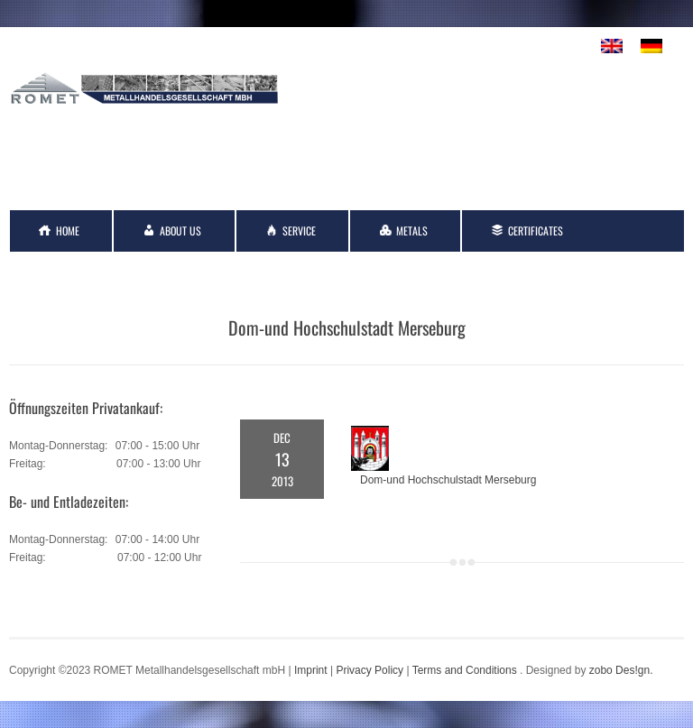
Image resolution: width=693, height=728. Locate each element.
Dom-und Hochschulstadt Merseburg (448, 480)
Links (185, 272)
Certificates (535, 230)
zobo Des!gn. (621, 670)
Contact (75, 272)
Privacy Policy (369, 670)
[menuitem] (612, 46)
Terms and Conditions (464, 670)
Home (67, 230)
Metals (412, 230)
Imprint (311, 670)
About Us (180, 230)
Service (299, 230)
